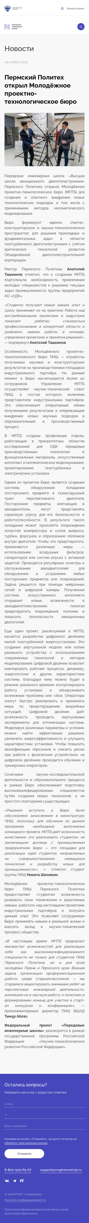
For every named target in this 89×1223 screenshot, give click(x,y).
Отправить (24, 1153)
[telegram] (14, 1182)
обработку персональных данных (26, 1143)
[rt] (22, 1181)
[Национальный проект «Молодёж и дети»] (31, 8)
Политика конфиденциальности (25, 1200)
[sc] (30, 1182)
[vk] (6, 1181)
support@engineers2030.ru (61, 1170)
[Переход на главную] (13, 26)
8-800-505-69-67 (17, 1170)
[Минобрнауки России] (13, 8)
